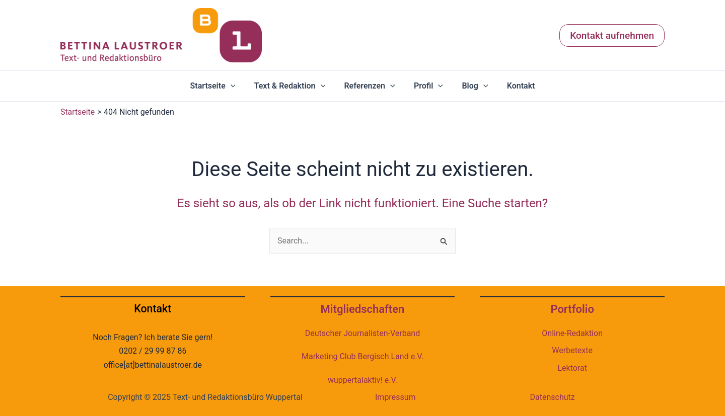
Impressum (395, 397)
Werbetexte (572, 350)
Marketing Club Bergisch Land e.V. (362, 356)
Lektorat (572, 368)
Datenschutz (552, 397)
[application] (237, 86)
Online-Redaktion (572, 333)
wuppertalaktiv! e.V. (362, 380)
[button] (612, 35)
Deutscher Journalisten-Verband (362, 333)
